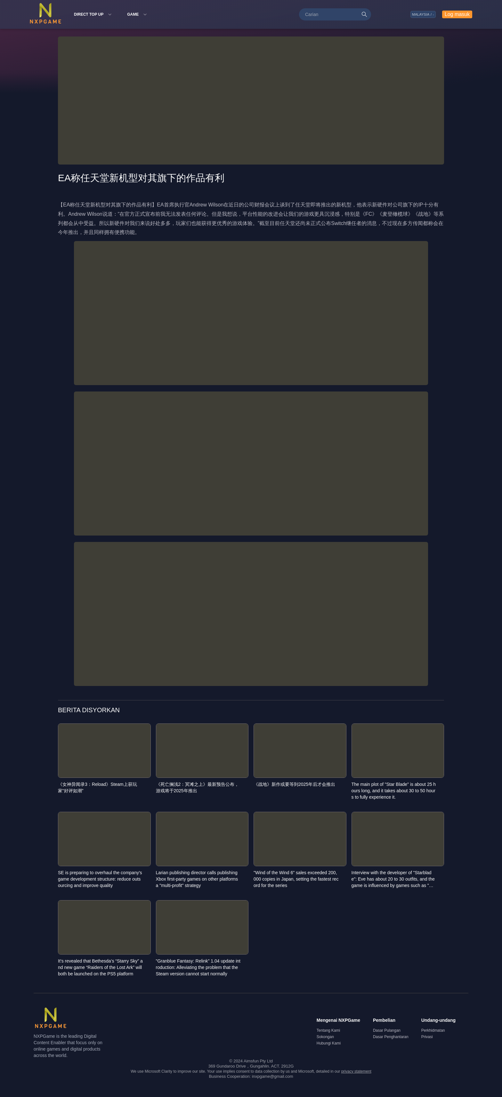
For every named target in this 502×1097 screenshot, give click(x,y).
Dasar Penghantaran (391, 1037)
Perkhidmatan (433, 1030)
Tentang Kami (328, 1030)
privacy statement (356, 1071)
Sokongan (325, 1037)
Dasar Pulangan (387, 1030)
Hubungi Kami (329, 1043)
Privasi (427, 1037)
